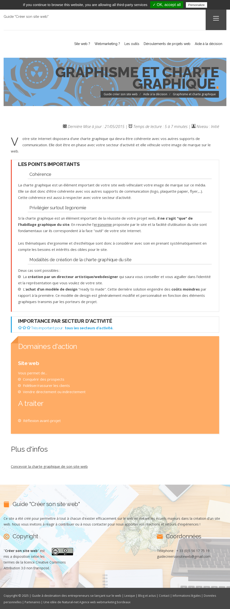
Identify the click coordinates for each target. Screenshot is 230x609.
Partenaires (35, 601)
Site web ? (73, 43)
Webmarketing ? (99, 43)
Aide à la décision (206, 43)
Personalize (196, 5)
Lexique (130, 595)
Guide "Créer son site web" (27, 16)
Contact (166, 595)
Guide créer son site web (121, 94)
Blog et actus (148, 595)
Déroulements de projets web (163, 43)
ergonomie (103, 224)
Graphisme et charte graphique (194, 94)
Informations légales (190, 595)
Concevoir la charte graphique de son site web (49, 465)
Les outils (126, 43)
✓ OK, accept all (167, 5)
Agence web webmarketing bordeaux (110, 601)
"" (21, 550)
